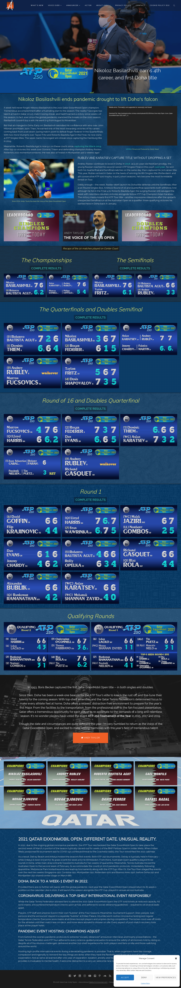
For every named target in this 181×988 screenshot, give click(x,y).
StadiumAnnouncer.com (98, 982)
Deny (144, 977)
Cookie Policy (145, 983)
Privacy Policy (123, 5)
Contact (140, 5)
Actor (88, 5)
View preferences (166, 977)
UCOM (128, 149)
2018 (127, 163)
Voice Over (54, 5)
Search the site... (174, 5)
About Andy (103, 5)
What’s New (37, 5)
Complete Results (46, 268)
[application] (142, 126)
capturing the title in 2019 (87, 146)
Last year (160, 167)
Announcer (73, 5)
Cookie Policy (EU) (160, 5)
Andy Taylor (90, 738)
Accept (125, 977)
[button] (176, 958)
